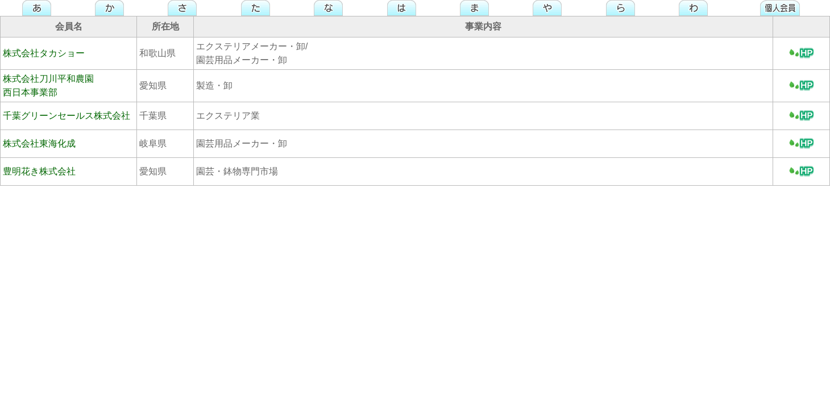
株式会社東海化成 (39, 143)
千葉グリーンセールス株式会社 (66, 115)
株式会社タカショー (44, 53)
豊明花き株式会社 (39, 171)
